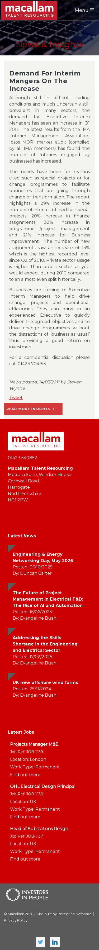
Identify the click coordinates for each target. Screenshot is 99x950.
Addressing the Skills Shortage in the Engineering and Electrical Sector (45, 644)
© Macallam (18, 914)
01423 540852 (22, 457)
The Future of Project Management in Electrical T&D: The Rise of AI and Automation (48, 599)
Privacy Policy (15, 920)
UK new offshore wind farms (45, 682)
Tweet (16, 397)
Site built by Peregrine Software (64, 914)
